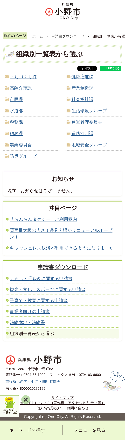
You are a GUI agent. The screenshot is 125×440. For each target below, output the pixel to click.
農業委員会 (21, 144)
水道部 (16, 110)
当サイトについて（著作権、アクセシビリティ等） (62, 403)
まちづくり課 (23, 76)
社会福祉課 (82, 99)
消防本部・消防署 (27, 322)
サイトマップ (62, 398)
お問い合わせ (78, 408)
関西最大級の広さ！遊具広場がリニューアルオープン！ (61, 233)
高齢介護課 (21, 88)
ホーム (37, 36)
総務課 (16, 133)
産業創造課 (82, 88)
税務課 (16, 122)
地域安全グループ (89, 144)
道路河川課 (82, 133)
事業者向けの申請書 (30, 311)
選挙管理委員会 (86, 122)
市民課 (16, 99)
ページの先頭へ (113, 381)
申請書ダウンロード (67, 36)
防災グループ (23, 156)
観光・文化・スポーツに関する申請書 (47, 289)
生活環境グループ (89, 110)
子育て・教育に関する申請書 (39, 300)
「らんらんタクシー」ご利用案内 (43, 219)
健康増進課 (82, 76)
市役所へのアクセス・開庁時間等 (33, 381)
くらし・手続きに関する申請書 (41, 278)
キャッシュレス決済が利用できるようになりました (62, 248)
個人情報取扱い (49, 408)
